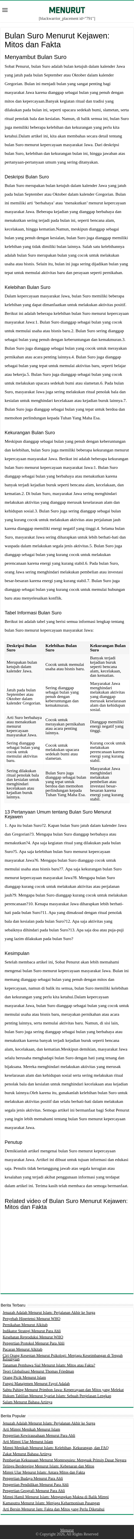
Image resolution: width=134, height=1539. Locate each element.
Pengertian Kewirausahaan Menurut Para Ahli (39, 1435)
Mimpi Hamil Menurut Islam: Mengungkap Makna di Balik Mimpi (56, 1497)
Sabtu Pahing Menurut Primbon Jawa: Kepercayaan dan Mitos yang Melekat (63, 1390)
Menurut (67, 1530)
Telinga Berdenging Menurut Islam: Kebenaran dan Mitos (48, 1466)
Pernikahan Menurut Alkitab (25, 1325)
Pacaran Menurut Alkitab (22, 1349)
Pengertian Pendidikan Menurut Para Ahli (35, 1484)
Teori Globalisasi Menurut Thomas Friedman (38, 1371)
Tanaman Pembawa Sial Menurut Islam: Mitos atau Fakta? (49, 1365)
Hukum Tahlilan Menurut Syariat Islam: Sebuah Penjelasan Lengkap (57, 1396)
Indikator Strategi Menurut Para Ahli (32, 1331)
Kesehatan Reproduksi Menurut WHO (33, 1337)
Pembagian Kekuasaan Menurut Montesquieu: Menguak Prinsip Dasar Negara (64, 1460)
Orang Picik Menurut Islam (24, 1377)
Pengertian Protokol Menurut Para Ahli (33, 1343)
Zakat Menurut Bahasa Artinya (27, 1454)
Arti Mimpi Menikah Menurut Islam (31, 1429)
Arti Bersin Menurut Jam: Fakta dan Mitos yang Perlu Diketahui (53, 1509)
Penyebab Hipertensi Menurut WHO (31, 1318)
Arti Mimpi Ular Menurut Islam (28, 1441)
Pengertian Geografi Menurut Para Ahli (34, 1491)
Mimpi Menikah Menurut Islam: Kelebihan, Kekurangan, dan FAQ (56, 1448)
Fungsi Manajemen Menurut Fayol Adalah (36, 1383)
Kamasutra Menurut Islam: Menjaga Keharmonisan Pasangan (51, 1503)
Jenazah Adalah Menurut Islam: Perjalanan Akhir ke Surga (49, 1312)
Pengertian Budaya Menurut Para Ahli (33, 1478)
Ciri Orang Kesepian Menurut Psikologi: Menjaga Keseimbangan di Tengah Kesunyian (63, 1357)
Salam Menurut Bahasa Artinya (27, 1402)
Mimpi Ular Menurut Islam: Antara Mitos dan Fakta (44, 1472)
